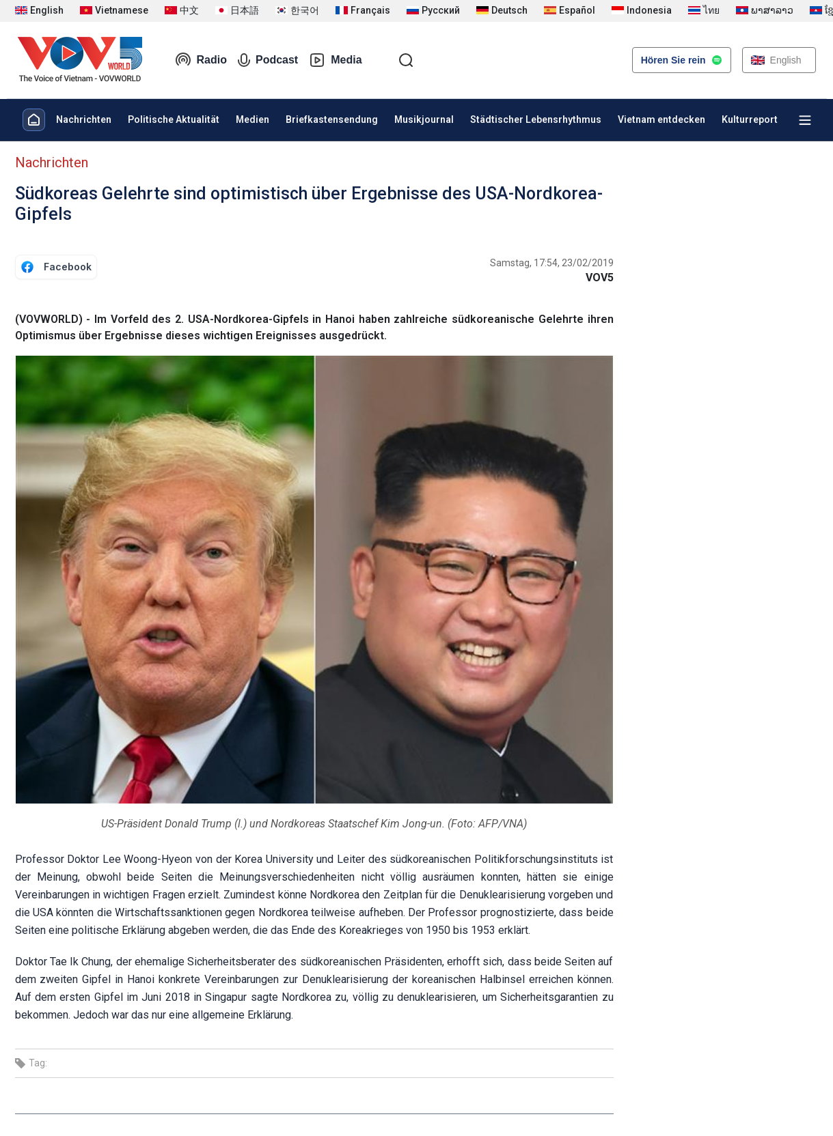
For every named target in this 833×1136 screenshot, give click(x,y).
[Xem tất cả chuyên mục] (805, 120)
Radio (201, 60)
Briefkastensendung (332, 119)
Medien (252, 119)
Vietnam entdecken (661, 119)
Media (335, 60)
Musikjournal (424, 119)
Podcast (268, 60)
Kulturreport (750, 119)
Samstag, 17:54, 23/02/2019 (552, 262)
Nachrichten (83, 119)
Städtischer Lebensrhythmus (535, 119)
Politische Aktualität (173, 119)
